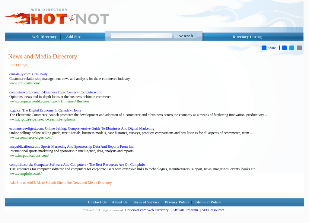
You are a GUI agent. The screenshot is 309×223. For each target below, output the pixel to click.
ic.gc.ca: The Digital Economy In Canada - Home (45, 110)
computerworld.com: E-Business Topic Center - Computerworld (55, 92)
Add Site (73, 37)
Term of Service (146, 202)
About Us (120, 202)
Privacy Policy (177, 202)
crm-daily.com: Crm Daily (28, 74)
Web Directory (44, 37)
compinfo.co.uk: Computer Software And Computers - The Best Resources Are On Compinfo (77, 164)
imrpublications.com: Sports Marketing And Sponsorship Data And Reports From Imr (71, 146)
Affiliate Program (185, 210)
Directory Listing (247, 37)
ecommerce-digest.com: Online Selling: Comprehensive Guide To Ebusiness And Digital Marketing (81, 128)
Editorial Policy (207, 202)
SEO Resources (213, 210)
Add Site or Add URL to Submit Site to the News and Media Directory (60, 183)
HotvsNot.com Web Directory (147, 210)
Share (269, 48)
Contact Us (97, 202)
